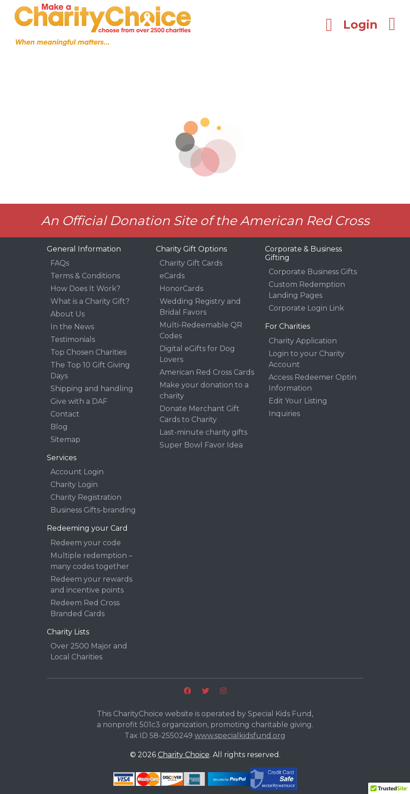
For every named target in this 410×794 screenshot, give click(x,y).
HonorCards (181, 288)
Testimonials (72, 339)
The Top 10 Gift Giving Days (90, 370)
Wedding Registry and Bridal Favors (200, 307)
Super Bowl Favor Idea (201, 445)
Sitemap (65, 439)
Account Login (77, 471)
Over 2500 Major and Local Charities (88, 651)
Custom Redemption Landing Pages (307, 290)
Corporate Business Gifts (313, 271)
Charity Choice (184, 754)
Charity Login (74, 484)
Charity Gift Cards (191, 263)
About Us (67, 314)
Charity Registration (85, 497)
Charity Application (303, 341)
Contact (65, 414)
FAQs (59, 263)
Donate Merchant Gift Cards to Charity (200, 414)
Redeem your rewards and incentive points (91, 584)
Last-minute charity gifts (203, 432)
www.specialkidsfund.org (240, 735)
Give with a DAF (78, 401)
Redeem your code (85, 542)
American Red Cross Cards (207, 372)
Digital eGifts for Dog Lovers (197, 354)
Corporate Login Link (306, 308)
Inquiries (284, 413)
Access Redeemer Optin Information (312, 382)
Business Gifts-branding (93, 510)
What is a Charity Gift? (90, 301)
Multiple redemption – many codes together (91, 561)
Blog (59, 426)
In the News (72, 326)
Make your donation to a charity (204, 390)
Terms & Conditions (85, 275)
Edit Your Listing (298, 401)
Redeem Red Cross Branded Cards (85, 608)
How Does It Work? (85, 288)
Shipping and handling (91, 388)
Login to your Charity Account (307, 359)
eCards (172, 275)
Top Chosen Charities (88, 352)
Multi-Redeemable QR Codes (201, 330)
